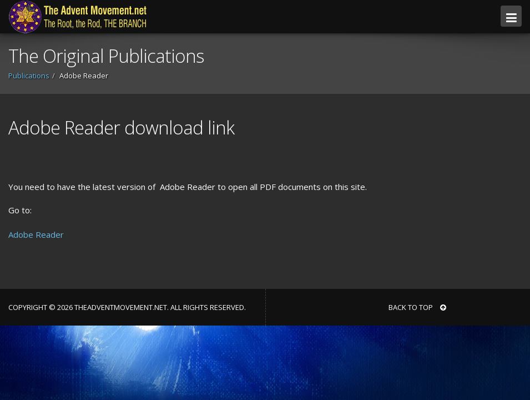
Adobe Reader (36, 234)
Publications (28, 76)
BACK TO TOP (417, 307)
